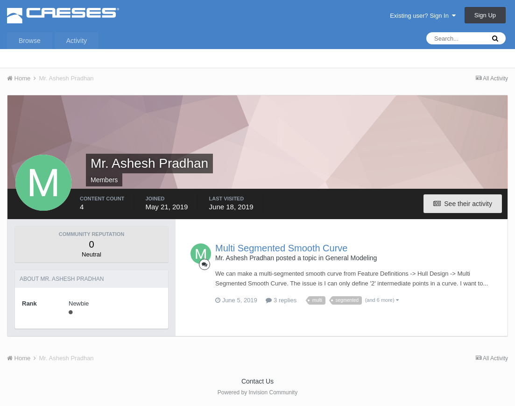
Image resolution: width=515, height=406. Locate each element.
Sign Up (485, 15)
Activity (76, 40)
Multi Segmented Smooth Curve (281, 248)
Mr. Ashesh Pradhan (244, 258)
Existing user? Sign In (423, 15)
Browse (30, 40)
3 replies (281, 300)
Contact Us (257, 381)
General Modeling (351, 258)
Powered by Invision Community (257, 392)
